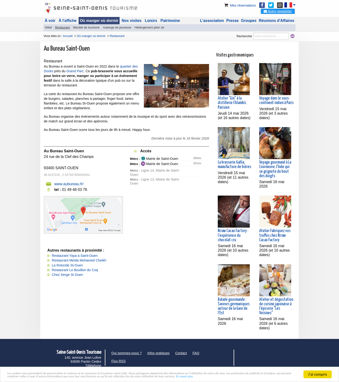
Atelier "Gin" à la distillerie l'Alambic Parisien (232, 102)
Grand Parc (75, 71)
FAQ (196, 353)
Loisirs (151, 21)
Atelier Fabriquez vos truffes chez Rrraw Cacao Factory (275, 235)
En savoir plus (42, 376)
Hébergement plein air (149, 27)
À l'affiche (68, 21)
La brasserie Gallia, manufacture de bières (234, 164)
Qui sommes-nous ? (126, 353)
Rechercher (244, 36)
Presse (232, 21)
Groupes (249, 21)
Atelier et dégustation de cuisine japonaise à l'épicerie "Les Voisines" (276, 306)
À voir (50, 21)
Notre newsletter (278, 11)
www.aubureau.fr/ (69, 184)
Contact (181, 353)
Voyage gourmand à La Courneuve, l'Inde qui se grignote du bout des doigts (275, 169)
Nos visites (131, 21)
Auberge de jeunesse (117, 27)
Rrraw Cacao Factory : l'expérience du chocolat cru (233, 235)
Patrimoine (170, 21)
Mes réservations (239, 5)
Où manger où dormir (99, 21)
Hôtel (48, 27)
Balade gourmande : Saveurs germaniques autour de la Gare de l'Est (234, 306)
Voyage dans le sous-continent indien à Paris (276, 100)
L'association (212, 21)
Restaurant (62, 27)
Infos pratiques (158, 353)
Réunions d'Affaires (277, 21)
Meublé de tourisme (86, 27)
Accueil (68, 36)
